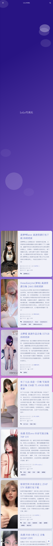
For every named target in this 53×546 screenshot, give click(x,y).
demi (36, 322)
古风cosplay (38, 464)
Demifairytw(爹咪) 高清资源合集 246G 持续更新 (34, 284)
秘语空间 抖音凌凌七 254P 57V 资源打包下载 (34, 485)
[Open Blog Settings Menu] (49, 541)
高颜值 (43, 472)
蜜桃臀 (45, 523)
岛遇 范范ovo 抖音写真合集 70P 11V (34, 435)
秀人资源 (36, 416)
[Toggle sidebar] (3, 2)
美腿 (38, 472)
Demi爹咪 (23, 324)
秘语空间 (35, 523)
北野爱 (25, 372)
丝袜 (25, 472)
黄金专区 (23, 474)
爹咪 (30, 324)
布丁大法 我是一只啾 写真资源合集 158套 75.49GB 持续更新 (34, 385)
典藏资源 (36, 365)
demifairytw (43, 322)
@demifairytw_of (28, 322)
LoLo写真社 (26, 3)
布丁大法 (26, 424)
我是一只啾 (32, 424)
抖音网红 (36, 266)
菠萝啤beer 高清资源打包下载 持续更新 (34, 236)
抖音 (34, 472)
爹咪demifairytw (37, 324)
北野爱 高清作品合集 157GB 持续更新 (34, 335)
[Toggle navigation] (50, 2)
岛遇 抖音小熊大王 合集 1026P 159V (32, 536)
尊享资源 (36, 314)
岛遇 (29, 472)
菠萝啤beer (26, 273)
